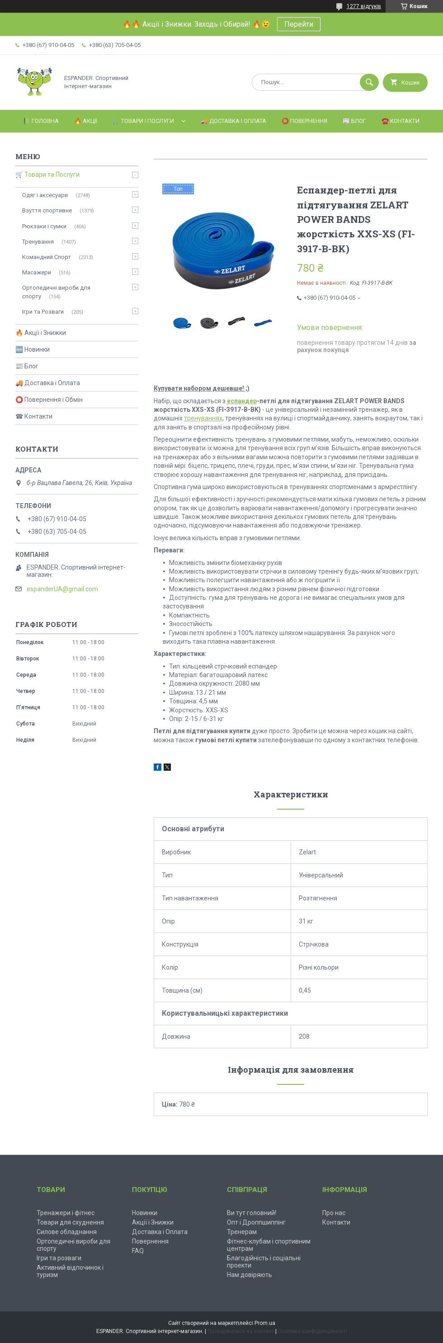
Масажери (36, 272)
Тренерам (242, 1231)
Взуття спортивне (47, 210)
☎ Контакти (33, 416)
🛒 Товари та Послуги (47, 174)
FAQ (138, 1250)
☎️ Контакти (400, 121)
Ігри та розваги (59, 1258)
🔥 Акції (85, 121)
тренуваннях (203, 418)
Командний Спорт (46, 257)
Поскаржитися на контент (240, 1331)
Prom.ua (264, 1323)
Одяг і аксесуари (45, 195)
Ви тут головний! (251, 1212)
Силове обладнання (67, 1231)
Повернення (150, 1241)
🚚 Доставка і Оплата (233, 121)
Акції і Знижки (153, 1222)
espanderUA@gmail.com (62, 589)
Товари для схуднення (70, 1222)
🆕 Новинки (32, 349)
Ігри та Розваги (43, 311)
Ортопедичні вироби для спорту (56, 291)
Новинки (144, 1212)
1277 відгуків (364, 6)
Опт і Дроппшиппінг (256, 1222)
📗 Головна (41, 121)
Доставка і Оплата (160, 1231)
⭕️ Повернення (304, 121)
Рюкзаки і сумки (44, 226)
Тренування (38, 241)
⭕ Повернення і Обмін (49, 399)
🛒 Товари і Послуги (143, 121)
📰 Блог (354, 121)
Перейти (298, 24)
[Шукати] (369, 82)
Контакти (336, 1222)
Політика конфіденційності (312, 1331)
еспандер (242, 401)
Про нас (333, 1212)
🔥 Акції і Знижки (40, 332)
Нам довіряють (249, 1274)
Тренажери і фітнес (65, 1212)
